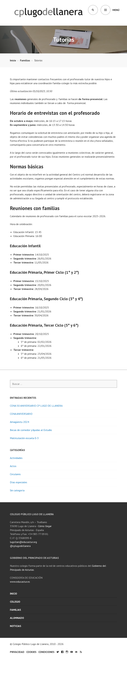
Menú (115, 10)
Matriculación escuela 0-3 (24, 438)
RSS (81, 652)
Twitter (57, 652)
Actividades (16, 458)
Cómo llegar (45, 526)
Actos (13, 466)
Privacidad (17, 652)
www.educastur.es (20, 581)
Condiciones (46, 652)
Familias (15, 609)
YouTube (71, 652)
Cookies (31, 652)
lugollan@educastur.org (23, 542)
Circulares (15, 474)
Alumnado (17, 617)
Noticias (15, 626)
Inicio (13, 593)
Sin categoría (17, 490)
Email (76, 652)
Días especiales (18, 482)
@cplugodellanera (20, 546)
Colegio (15, 601)
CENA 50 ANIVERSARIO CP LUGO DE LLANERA (36, 405)
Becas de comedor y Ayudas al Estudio (31, 430)
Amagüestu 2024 (19, 422)
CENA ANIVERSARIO (21, 413)
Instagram (67, 652)
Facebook (62, 652)
